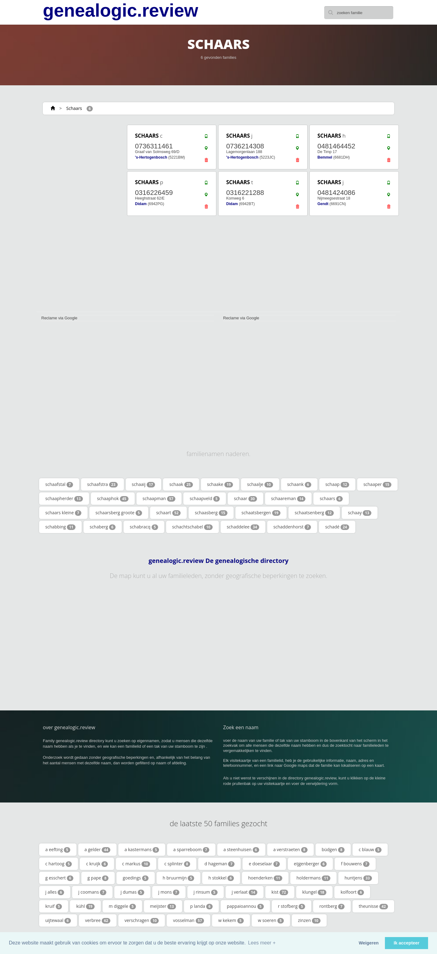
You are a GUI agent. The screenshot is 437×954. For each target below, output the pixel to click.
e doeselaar (264, 864)
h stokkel (221, 878)
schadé (337, 527)
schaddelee (243, 527)
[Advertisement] (80, 216)
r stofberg (291, 906)
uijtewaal (58, 920)
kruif (53, 906)
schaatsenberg (314, 513)
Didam (141, 204)
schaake (220, 484)
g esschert (59, 878)
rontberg (332, 906)
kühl (85, 906)
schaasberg (211, 513)
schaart (168, 513)
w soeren (271, 920)
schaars (331, 498)
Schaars (74, 108)
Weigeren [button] (369, 942)
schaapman (159, 498)
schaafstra (102, 484)
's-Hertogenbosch (151, 157)
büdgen (333, 850)
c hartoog (58, 864)
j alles (54, 892)
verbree (97, 920)
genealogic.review (120, 10)
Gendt (323, 204)
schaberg (103, 527)
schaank (299, 484)
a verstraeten (290, 850)
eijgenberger (310, 864)
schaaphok (113, 498)
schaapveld (205, 498)
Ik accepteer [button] (406, 942)
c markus (136, 864)
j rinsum (206, 892)
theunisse (373, 906)
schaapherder (64, 498)
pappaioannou (245, 906)
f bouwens (355, 864)
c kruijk (97, 864)
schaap (337, 484)
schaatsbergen (261, 513)
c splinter (177, 864)
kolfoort (352, 892)
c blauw (370, 850)
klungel (314, 892)
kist (280, 892)
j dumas (132, 892)
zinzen (309, 920)
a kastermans (142, 850)
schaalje (260, 484)
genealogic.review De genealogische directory (218, 560)
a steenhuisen (241, 850)
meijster (163, 906)
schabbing (60, 527)
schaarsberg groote (119, 513)
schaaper (377, 484)
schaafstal (59, 484)
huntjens (358, 878)
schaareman (288, 498)
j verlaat (244, 892)
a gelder (97, 850)
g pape (98, 878)
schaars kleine (63, 513)
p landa (201, 906)
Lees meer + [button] (262, 942)
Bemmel (324, 157)
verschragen (142, 920)
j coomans (92, 892)
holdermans (313, 878)
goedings (135, 878)
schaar (245, 498)
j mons (168, 892)
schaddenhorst (292, 527)
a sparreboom (191, 850)
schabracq (144, 527)
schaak (181, 484)
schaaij (143, 484)
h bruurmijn (178, 878)
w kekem (230, 920)
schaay (359, 513)
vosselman (188, 920)
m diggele (122, 906)
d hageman (219, 864)
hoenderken (265, 878)
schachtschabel (192, 527)
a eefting (57, 850)
